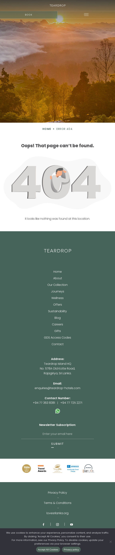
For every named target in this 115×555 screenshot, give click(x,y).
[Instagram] (57, 524)
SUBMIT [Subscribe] (57, 444)
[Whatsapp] (57, 409)
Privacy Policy (57, 492)
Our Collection (57, 285)
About (57, 278)
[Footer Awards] (26, 468)
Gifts (57, 331)
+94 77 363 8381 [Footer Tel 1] (44, 403)
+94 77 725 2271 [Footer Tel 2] (71, 403)
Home (57, 272)
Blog (57, 318)
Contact (58, 344)
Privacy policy (71, 549)
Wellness (57, 298)
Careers (57, 324)
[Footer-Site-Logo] (57, 250)
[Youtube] (71, 524)
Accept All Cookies (48, 549)
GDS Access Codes (57, 338)
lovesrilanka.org (57, 513)
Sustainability (57, 311)
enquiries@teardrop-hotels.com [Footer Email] (57, 388)
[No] (110, 541)
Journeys (57, 292)
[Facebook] (43, 524)
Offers (57, 305)
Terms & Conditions (57, 503)
